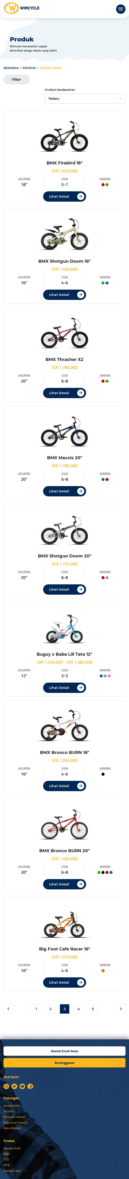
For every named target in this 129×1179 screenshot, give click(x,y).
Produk (29, 68)
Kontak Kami (12, 1105)
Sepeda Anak (12, 1148)
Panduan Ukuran (14, 1116)
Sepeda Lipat (12, 1170)
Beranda (11, 68)
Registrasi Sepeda (15, 1122)
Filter (16, 79)
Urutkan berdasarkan (60, 89)
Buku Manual (12, 1128)
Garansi (9, 1111)
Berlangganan (64, 1062)
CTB (6, 1159)
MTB (7, 1165)
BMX (7, 1153)
